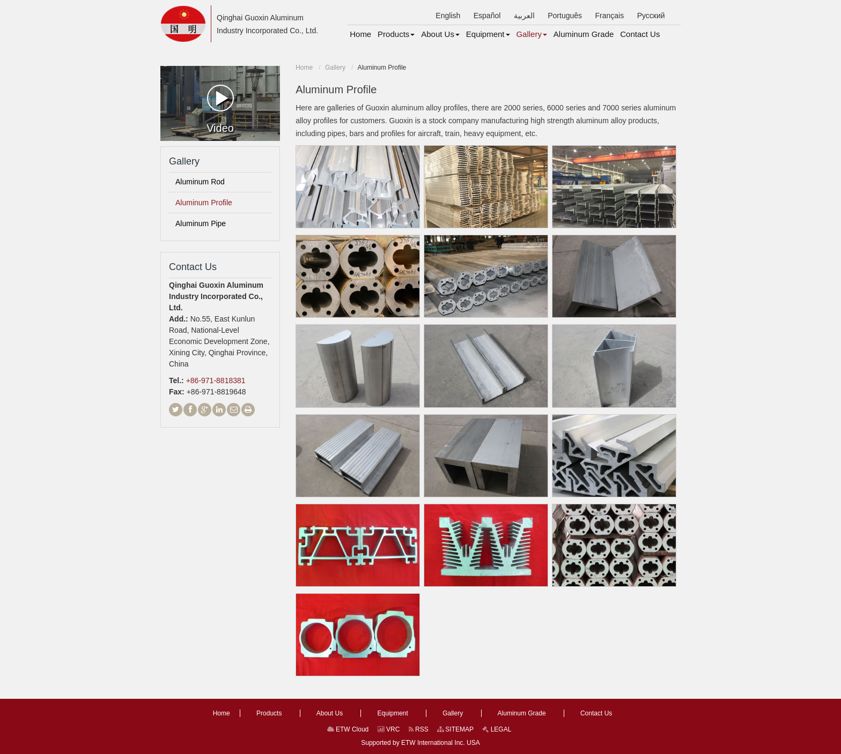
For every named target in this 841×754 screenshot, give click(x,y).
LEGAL (496, 729)
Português (565, 15)
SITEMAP (455, 729)
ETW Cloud (348, 729)
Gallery (335, 67)
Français (609, 15)
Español (487, 15)
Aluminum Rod (200, 181)
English (448, 15)
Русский (651, 15)
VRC (389, 729)
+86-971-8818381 (216, 380)
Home (304, 67)
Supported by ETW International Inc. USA (420, 742)
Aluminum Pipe (200, 223)
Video (220, 109)
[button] (396, 34)
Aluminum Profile (203, 202)
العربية (524, 15)
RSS (419, 729)
